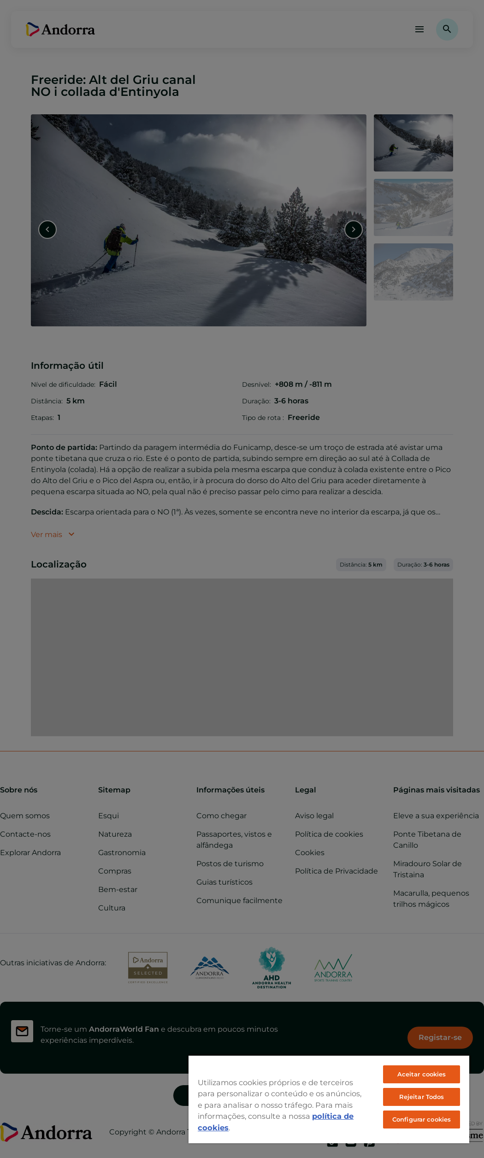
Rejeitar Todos (421, 1096)
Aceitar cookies (421, 1074)
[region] (329, 1099)
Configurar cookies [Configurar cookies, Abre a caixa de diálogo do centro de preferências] (421, 1119)
